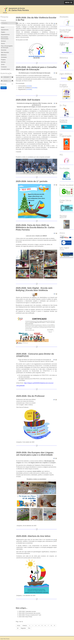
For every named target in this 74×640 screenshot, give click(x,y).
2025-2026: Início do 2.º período (31, 181)
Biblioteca (3, 55)
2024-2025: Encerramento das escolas (29, 613)
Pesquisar (3, 20)
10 (17, 628)
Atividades (4, 57)
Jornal (2, 64)
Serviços (3, 41)
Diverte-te (63, 78)
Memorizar (3, 84)
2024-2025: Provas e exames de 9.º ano (30, 615)
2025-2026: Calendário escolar (27, 611)
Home (2, 27)
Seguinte (23, 628)
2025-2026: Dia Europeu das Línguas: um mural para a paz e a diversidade (35, 453)
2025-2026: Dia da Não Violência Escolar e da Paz (36, 18)
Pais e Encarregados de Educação (7, 46)
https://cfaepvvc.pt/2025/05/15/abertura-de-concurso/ (38, 383)
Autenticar (3, 87)
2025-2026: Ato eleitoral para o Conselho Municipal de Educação (36, 68)
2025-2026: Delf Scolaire (28, 100)
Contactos (4, 67)
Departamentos (5, 34)
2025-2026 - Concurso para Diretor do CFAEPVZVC (35, 355)
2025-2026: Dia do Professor (30, 396)
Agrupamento (4, 29)
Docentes (3, 50)
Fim (29, 628)
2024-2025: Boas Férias (25, 616)
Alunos (3, 43)
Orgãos (3, 32)
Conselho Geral (5, 69)
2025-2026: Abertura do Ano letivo (33, 536)
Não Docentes (5, 52)
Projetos (3, 59)
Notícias (3, 62)
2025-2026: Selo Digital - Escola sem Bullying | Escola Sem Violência (34, 289)
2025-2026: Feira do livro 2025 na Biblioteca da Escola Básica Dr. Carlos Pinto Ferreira (35, 227)
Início (18, 625)
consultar (29, 86)
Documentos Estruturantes (4, 37)
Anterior (24, 625)
